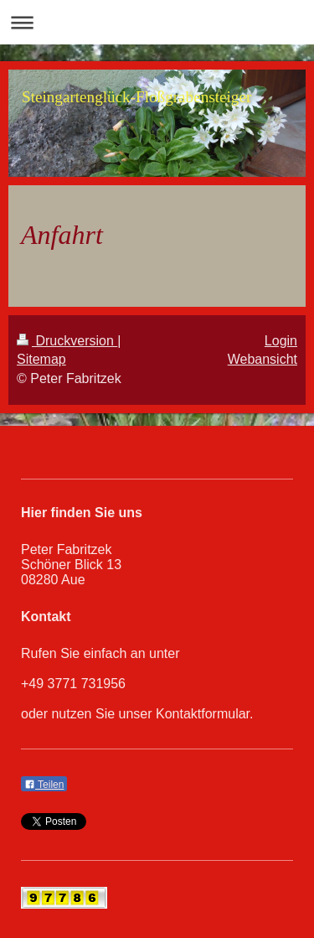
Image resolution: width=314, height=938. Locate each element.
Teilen (44, 784)
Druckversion (67, 341)
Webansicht (262, 359)
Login (281, 341)
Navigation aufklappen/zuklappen (157, 22)
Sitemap (41, 359)
